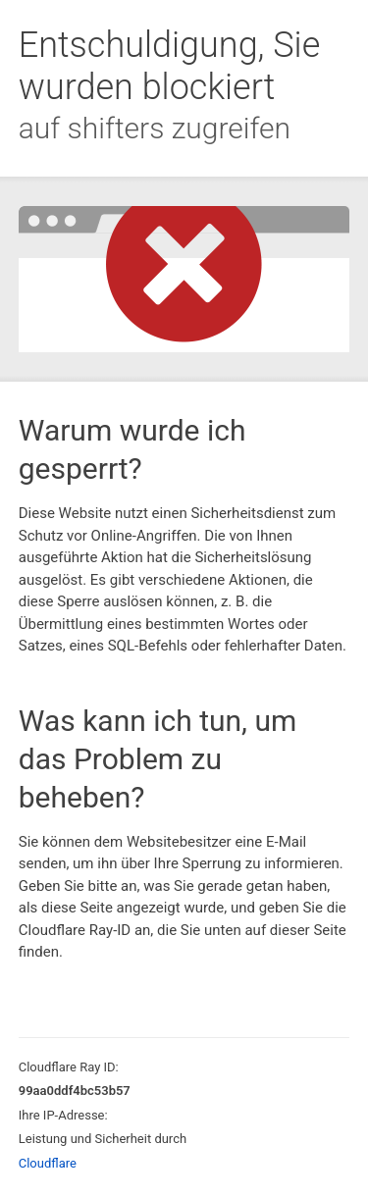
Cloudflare (48, 1163)
